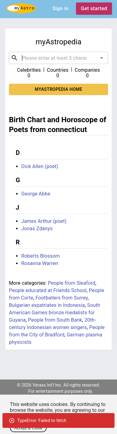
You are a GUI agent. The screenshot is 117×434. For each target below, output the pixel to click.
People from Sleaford (71, 283)
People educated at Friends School (47, 290)
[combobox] (58, 58)
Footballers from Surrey (62, 298)
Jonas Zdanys (36, 228)
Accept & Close (28, 428)
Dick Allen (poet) (39, 166)
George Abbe (35, 194)
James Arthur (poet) (44, 221)
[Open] (101, 58)
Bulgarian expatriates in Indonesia (47, 305)
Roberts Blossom (40, 256)
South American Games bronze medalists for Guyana (54, 312)
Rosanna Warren (39, 263)
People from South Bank (55, 320)
